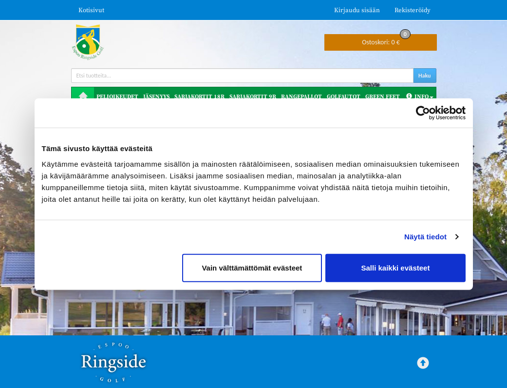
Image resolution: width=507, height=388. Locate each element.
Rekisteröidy (412, 10)
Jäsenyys (156, 96)
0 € (386, 40)
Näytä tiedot (425, 237)
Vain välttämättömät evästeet (252, 267)
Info (419, 96)
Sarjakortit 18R (199, 96)
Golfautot (343, 96)
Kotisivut (91, 10)
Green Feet (382, 96)
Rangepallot (301, 96)
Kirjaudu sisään (357, 10)
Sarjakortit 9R (252, 96)
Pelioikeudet (117, 96)
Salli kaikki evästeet (395, 267)
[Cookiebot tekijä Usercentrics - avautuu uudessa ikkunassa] (423, 113)
